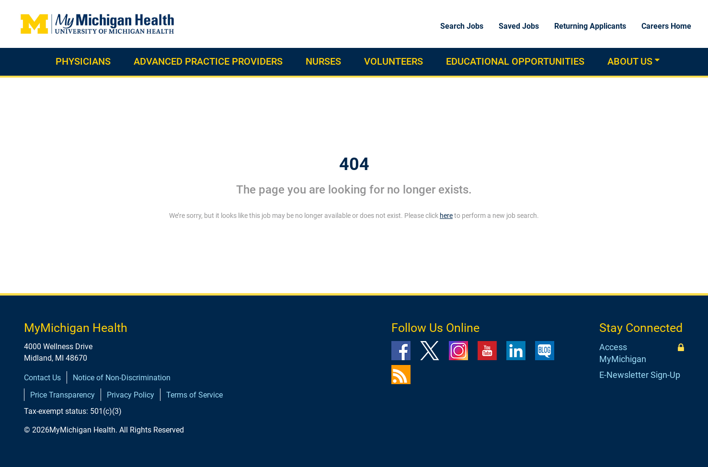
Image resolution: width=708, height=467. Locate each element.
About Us (629, 61)
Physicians (83, 61)
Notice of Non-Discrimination (122, 377)
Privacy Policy (130, 394)
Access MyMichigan (622, 353)
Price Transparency (62, 394)
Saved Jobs (519, 26)
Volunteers (393, 61)
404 (354, 164)
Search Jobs (461, 26)
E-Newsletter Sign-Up (639, 375)
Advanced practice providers (208, 61)
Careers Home (666, 26)
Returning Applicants (590, 26)
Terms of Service (194, 394)
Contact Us (42, 377)
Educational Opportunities (515, 61)
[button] (657, 60)
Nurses (323, 61)
